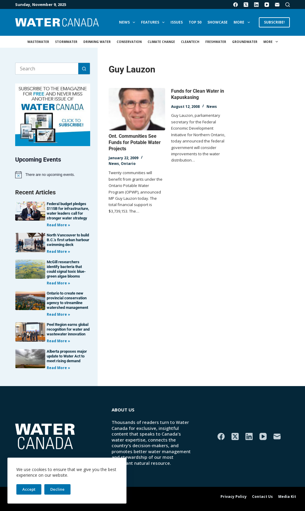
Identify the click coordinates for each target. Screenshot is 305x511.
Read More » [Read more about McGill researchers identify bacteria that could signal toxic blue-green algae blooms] (58, 283)
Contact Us (262, 496)
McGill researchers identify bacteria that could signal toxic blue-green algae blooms (66, 269)
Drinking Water (97, 42)
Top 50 (195, 22)
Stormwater (66, 42)
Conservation (129, 42)
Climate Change (161, 42)
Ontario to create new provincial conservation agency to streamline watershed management (67, 300)
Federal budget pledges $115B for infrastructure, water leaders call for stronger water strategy (68, 211)
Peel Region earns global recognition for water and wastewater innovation (68, 329)
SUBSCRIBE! (274, 22)
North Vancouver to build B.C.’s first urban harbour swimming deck (68, 240)
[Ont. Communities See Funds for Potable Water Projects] (137, 109)
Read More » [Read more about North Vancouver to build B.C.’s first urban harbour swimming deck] (58, 251)
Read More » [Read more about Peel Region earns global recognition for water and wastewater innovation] (58, 340)
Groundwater (244, 42)
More (243, 22)
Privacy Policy (233, 496)
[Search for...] (46, 69)
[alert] (52, 174)
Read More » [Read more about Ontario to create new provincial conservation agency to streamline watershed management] (58, 314)
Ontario (128, 163)
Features (154, 22)
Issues (177, 22)
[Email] (277, 4)
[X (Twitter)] (246, 4)
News (128, 22)
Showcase (217, 22)
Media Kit (287, 496)
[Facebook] (235, 4)
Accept (28, 489)
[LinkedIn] (256, 4)
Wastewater (38, 42)
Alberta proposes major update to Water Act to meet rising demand (67, 356)
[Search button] (84, 69)
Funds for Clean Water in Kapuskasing (197, 95)
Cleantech (190, 42)
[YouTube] (267, 4)
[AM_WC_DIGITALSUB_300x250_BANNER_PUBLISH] (52, 114)
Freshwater (215, 42)
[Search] (287, 4)
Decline (57, 489)
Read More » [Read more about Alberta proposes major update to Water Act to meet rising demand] (58, 367)
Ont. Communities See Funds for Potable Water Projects (135, 143)
